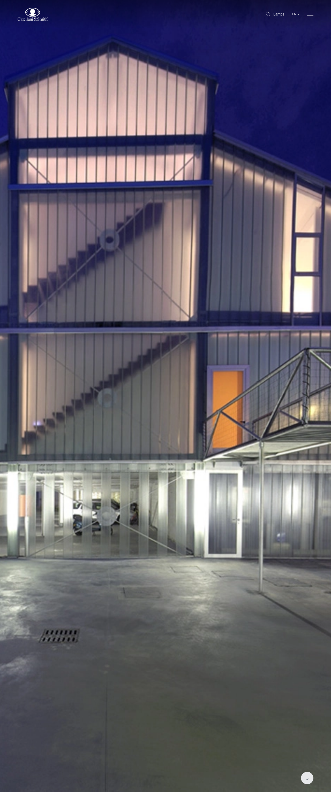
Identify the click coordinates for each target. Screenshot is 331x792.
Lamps (275, 14)
